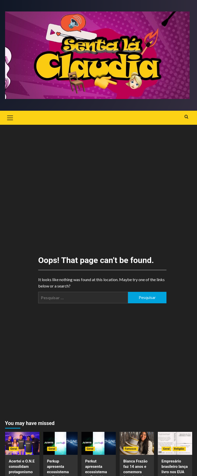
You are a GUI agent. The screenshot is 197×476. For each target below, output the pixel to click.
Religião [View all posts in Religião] (179, 448)
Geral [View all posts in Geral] (13, 448)
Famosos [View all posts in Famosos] (130, 448)
